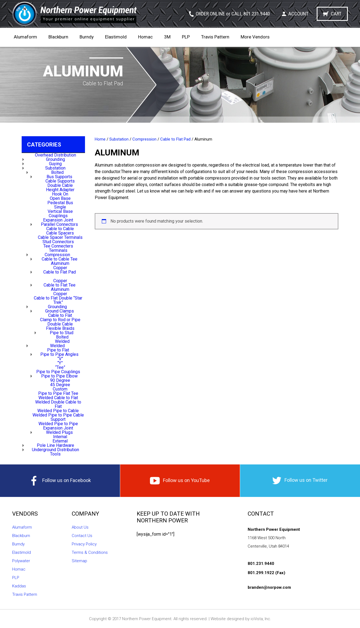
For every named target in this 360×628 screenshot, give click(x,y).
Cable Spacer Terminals (60, 237)
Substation (55, 168)
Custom (60, 389)
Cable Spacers (60, 233)
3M (167, 37)
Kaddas (19, 586)
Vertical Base (60, 211)
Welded (62, 341)
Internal (60, 436)
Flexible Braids (60, 328)
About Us (80, 527)
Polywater (21, 560)
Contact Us (82, 535)
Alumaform (25, 37)
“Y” (60, 363)
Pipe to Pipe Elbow (59, 376)
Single (60, 207)
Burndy (87, 37)
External (60, 441)
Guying (55, 163)
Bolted (57, 172)
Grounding (55, 159)
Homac (145, 37)
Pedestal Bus (60, 202)
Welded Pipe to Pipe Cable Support (58, 417)
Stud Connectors (58, 241)
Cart (336, 14)
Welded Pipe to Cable (58, 410)
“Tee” (60, 367)
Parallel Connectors (59, 224)
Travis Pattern (215, 37)
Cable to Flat (60, 315)
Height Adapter (60, 189)
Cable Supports (60, 181)
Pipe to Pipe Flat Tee (58, 393)
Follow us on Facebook (60, 481)
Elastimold (116, 37)
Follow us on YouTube (180, 480)
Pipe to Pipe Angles (59, 354)
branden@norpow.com (269, 587)
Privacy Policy (84, 544)
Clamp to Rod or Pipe (60, 319)
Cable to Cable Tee (59, 259)
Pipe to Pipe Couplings (58, 371)
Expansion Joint (58, 220)
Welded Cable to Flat (58, 397)
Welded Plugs (59, 432)
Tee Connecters (58, 246)
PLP (186, 37)
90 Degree (60, 380)
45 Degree (60, 384)
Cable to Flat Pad (59, 272)
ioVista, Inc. (261, 618)
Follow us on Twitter (300, 480)
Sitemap (79, 560)
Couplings (58, 215)
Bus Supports (59, 176)
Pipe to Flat (58, 350)
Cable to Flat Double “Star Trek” (58, 300)
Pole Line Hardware (55, 445)
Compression (57, 254)
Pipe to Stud (61, 332)
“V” (60, 358)
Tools (55, 454)
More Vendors (255, 37)
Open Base (60, 198)
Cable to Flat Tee (60, 285)
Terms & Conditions (90, 552)
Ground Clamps (59, 311)
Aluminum (60, 263)
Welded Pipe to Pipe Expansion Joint (58, 426)
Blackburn (58, 37)
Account (298, 14)
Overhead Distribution (55, 155)
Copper (60, 267)
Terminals (58, 250)
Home (100, 139)
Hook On (60, 194)
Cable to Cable (60, 228)
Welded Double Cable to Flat (58, 404)
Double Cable (60, 185)
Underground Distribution (55, 449)
